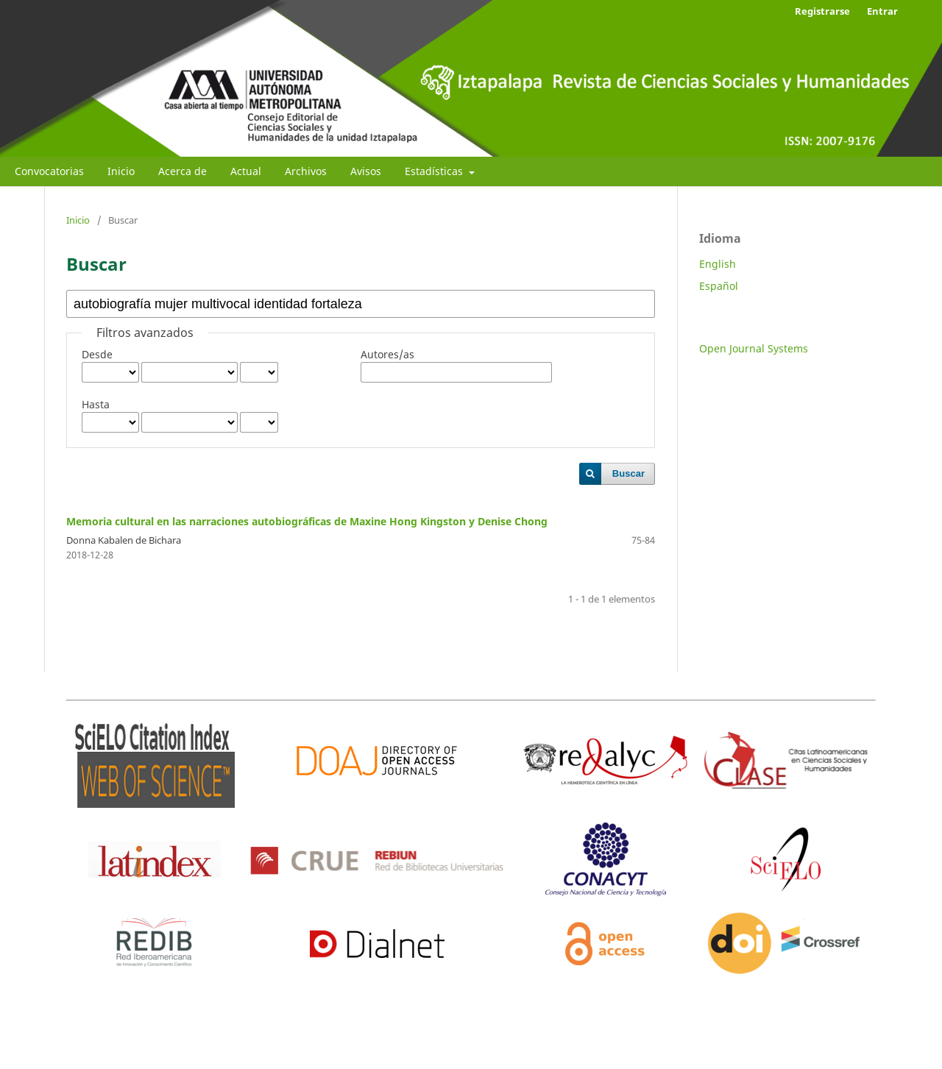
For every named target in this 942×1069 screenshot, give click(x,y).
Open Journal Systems (753, 348)
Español (718, 286)
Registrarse (822, 11)
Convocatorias (49, 171)
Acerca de (182, 171)
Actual (245, 171)
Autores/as (387, 354)
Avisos (365, 171)
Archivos (306, 171)
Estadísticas (435, 171)
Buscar (628, 473)
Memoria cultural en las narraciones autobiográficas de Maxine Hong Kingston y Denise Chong (307, 521)
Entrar (882, 11)
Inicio (121, 171)
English (717, 264)
